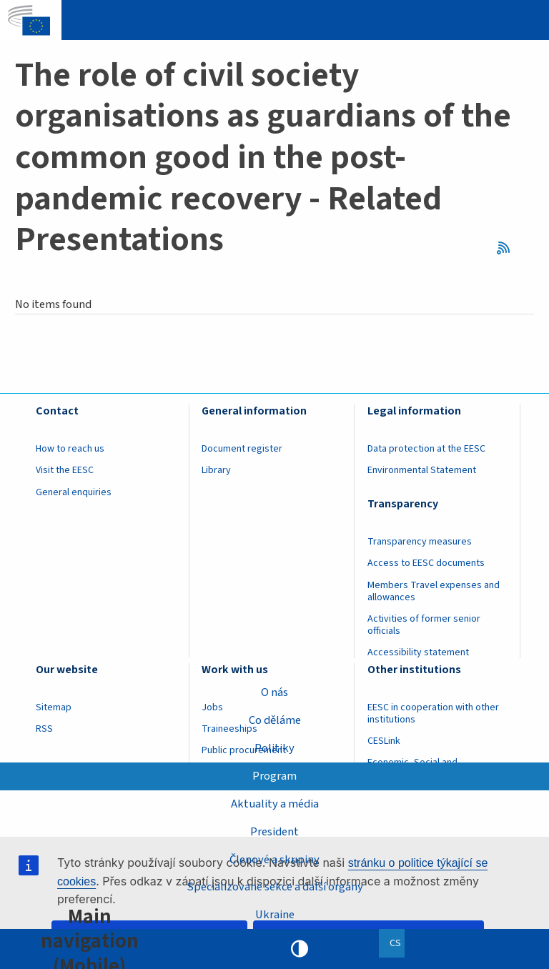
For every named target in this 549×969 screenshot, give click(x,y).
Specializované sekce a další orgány (275, 886)
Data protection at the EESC (426, 449)
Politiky (274, 748)
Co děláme (275, 720)
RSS (508, 248)
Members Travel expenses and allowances (433, 591)
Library (216, 470)
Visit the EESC (65, 470)
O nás (274, 692)
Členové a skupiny (274, 859)
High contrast (299, 949)
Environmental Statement (421, 470)
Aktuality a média (275, 804)
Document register (242, 449)
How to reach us (70, 449)
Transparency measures (419, 542)
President (274, 831)
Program (274, 776)
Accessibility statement (418, 652)
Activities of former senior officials (423, 625)
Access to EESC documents (426, 563)
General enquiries (74, 492)
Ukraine (275, 914)
